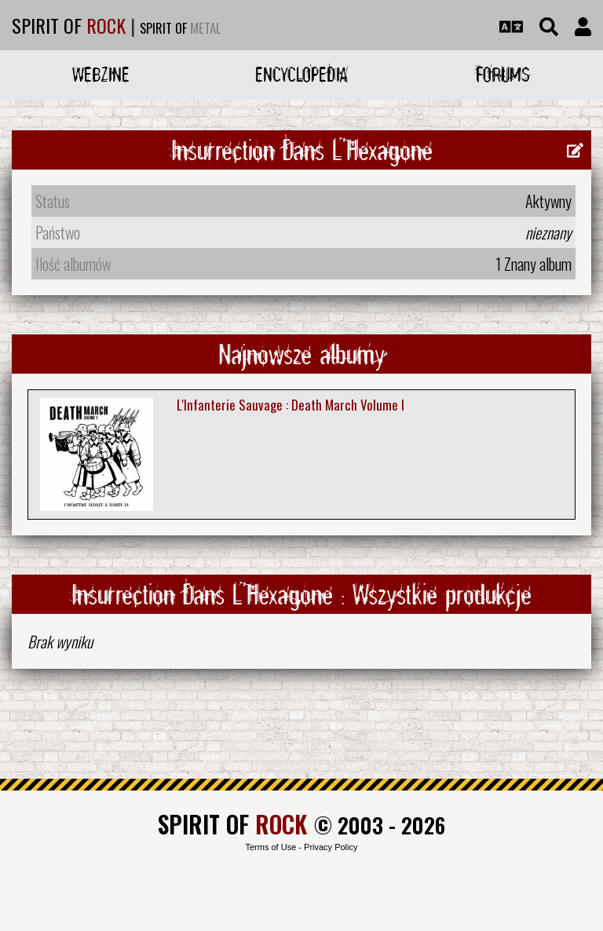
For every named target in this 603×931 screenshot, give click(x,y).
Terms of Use (270, 847)
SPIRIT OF (69, 25)
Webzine (101, 74)
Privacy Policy (330, 847)
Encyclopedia (301, 74)
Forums (503, 74)
